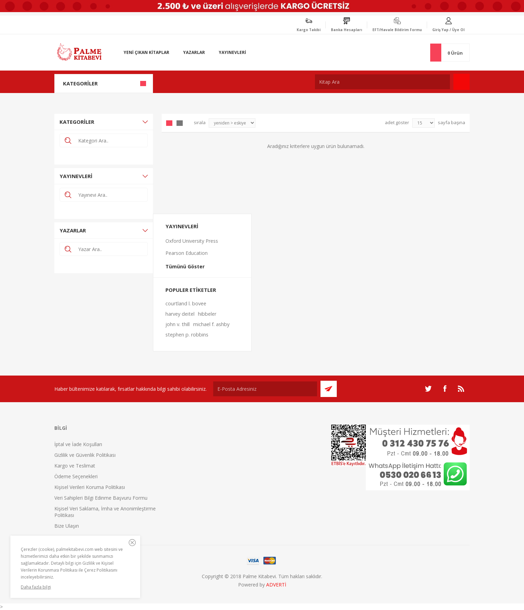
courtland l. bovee (185, 303)
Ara (461, 82)
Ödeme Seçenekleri (76, 476)
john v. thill (177, 324)
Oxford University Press (191, 241)
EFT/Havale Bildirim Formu (397, 29)
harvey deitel (180, 314)
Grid (169, 123)
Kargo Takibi (308, 29)
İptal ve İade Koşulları (78, 444)
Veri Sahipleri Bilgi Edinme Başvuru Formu (100, 498)
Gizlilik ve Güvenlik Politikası (85, 455)
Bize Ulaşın (66, 526)
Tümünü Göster (185, 266)
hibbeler (207, 314)
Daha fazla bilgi (36, 587)
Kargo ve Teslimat (74, 465)
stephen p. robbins (186, 334)
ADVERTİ (276, 584)
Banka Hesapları (346, 29)
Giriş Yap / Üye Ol (448, 29)
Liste (180, 123)
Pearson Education (186, 253)
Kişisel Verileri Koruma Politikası (89, 487)
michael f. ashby (211, 324)
